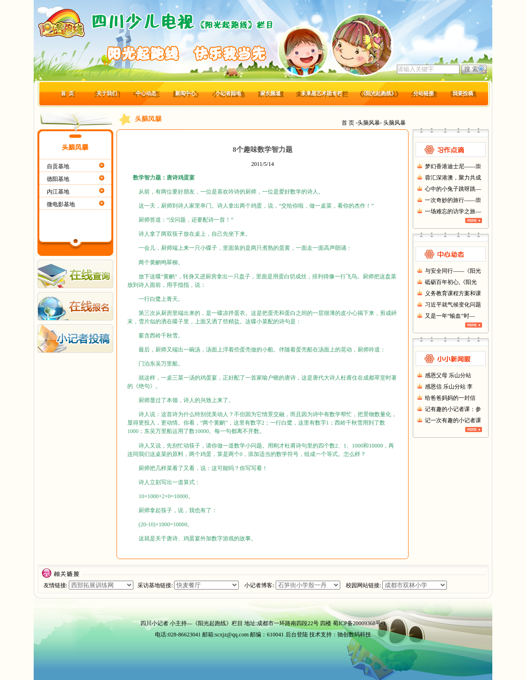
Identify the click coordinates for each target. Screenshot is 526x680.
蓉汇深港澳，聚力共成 (453, 177)
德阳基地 (58, 179)
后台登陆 (296, 634)
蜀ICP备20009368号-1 (359, 623)
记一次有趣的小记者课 (453, 420)
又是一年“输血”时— (450, 316)
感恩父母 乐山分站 (448, 375)
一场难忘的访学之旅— (453, 211)
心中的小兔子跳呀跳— (453, 189)
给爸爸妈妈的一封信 (450, 398)
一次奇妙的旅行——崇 (453, 200)
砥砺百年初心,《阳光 (451, 282)
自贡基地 (58, 166)
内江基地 (58, 191)
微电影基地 (61, 204)
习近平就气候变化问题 (453, 304)
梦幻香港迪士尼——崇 (453, 166)
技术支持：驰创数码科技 (340, 634)
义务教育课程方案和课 (453, 293)
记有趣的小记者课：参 (453, 409)
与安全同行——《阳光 (453, 271)
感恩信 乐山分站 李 (449, 386)
